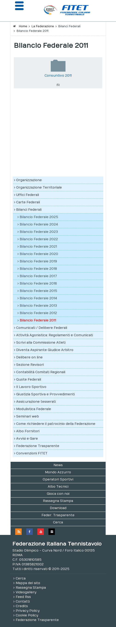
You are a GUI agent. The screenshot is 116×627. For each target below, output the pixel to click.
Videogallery (26, 592)
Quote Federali (28, 379)
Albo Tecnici (58, 487)
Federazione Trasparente (37, 446)
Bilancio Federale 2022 (39, 239)
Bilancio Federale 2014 (38, 298)
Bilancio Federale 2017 (38, 276)
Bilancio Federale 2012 (38, 313)
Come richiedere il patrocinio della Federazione (55, 424)
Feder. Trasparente (58, 515)
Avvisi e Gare (27, 439)
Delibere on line (29, 357)
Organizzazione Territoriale (39, 187)
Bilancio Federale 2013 (38, 306)
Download (58, 508)
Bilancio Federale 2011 (38, 320)
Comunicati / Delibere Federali (41, 328)
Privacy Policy (27, 611)
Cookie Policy (27, 615)
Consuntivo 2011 (58, 76)
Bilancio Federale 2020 (39, 254)
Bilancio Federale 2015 (38, 291)
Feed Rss (23, 597)
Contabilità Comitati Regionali (40, 372)
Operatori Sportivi (58, 479)
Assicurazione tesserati (36, 402)
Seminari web (27, 416)
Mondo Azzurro (58, 472)
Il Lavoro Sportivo (31, 387)
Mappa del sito (28, 583)
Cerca (58, 522)
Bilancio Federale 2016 (38, 283)
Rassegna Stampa (58, 501)
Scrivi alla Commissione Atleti (40, 343)
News (58, 465)
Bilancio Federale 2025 (39, 217)
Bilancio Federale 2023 (39, 232)
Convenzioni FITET (32, 453)
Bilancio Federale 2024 (39, 224)
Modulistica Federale (33, 409)
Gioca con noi (58, 494)
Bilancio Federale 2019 (38, 261)
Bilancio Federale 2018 (38, 269)
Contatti (23, 601)
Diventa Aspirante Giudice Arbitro (44, 350)
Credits (22, 606)
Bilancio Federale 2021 (38, 247)
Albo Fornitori (27, 431)
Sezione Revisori (30, 365)
